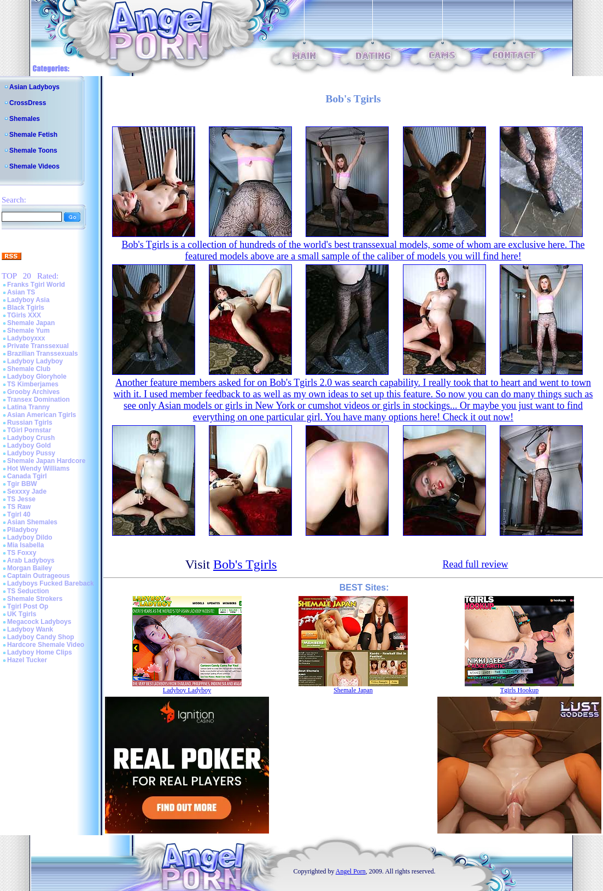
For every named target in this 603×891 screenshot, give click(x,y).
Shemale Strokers (34, 599)
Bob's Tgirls (245, 564)
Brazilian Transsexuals (42, 353)
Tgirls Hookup (519, 690)
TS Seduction (28, 591)
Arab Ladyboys (31, 560)
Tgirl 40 (19, 514)
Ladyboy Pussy (31, 453)
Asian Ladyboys (34, 87)
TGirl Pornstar (29, 430)
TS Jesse (21, 499)
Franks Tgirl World (36, 284)
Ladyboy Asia (28, 300)
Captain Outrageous (38, 576)
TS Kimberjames (32, 384)
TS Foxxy (21, 553)
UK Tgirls (21, 614)
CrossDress (27, 103)
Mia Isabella (25, 545)
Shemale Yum (28, 330)
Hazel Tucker (27, 660)
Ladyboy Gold (29, 445)
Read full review (475, 564)
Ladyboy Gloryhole (37, 376)
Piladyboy (22, 530)
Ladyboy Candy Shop (40, 637)
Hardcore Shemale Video (45, 645)
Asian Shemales (32, 522)
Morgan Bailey (29, 568)
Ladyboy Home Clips (39, 652)
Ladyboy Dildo (29, 537)
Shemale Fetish (33, 134)
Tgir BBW (22, 484)
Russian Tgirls (29, 422)
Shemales (24, 119)
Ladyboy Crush (31, 438)
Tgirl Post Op (27, 606)
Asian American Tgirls (41, 415)
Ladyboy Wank (30, 629)
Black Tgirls (25, 307)
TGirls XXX (24, 315)
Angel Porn (351, 871)
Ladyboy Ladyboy (35, 361)
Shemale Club (28, 369)
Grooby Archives (33, 392)
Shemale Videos (34, 166)
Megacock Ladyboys (39, 622)
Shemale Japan (31, 323)
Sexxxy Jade (26, 491)
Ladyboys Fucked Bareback (50, 583)
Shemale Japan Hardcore (46, 461)
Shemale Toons (33, 150)
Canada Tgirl (27, 476)
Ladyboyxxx (26, 338)
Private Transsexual (38, 346)
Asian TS (21, 292)
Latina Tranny (28, 407)
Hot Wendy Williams (38, 468)
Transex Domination (38, 399)
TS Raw (19, 507)
